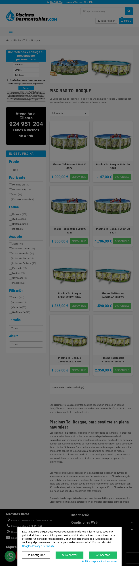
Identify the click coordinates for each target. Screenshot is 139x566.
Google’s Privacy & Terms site (38, 546)
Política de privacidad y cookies (99, 561)
